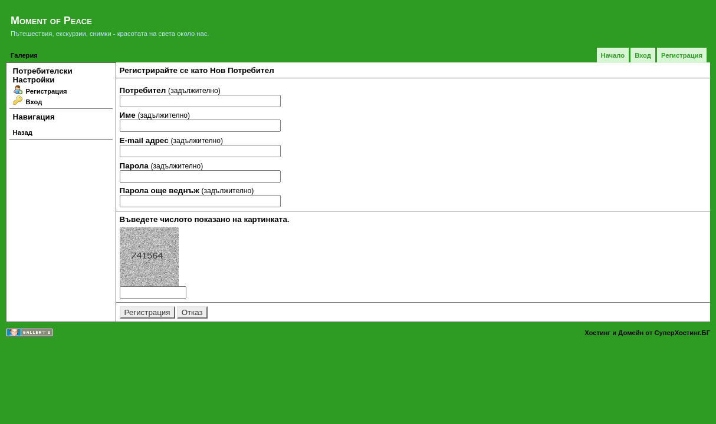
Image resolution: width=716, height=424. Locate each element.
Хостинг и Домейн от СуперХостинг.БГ (647, 332)
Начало (613, 55)
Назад (22, 132)
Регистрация (681, 55)
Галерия (24, 55)
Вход (643, 55)
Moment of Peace (51, 20)
